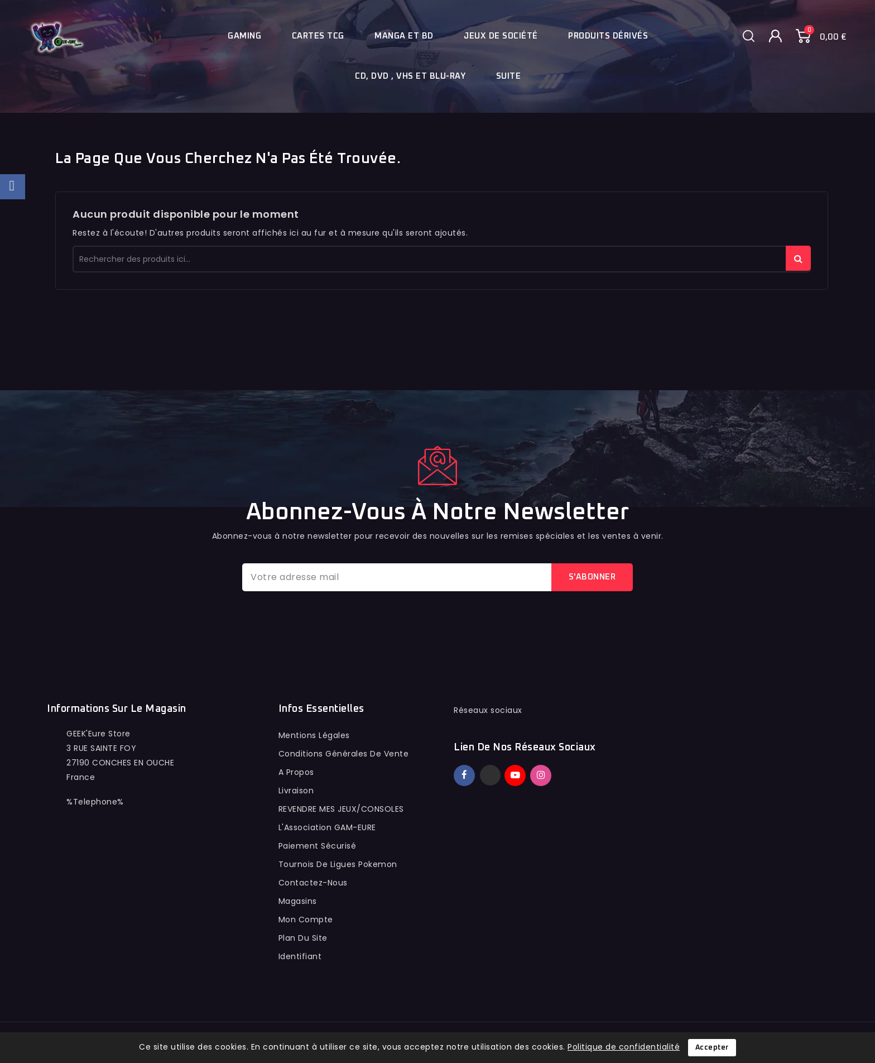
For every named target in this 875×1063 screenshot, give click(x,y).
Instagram (542, 775)
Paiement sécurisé (317, 845)
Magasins (297, 901)
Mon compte (305, 919)
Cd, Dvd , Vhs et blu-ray (410, 76)
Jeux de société (501, 36)
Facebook (465, 775)
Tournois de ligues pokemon (337, 864)
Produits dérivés (608, 36)
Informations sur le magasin (116, 709)
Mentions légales (314, 735)
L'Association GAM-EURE (327, 827)
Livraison (296, 790)
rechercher (798, 258)
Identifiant (300, 956)
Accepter (712, 1047)
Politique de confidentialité (624, 1046)
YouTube (516, 775)
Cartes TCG (318, 36)
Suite (508, 76)
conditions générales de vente (343, 753)
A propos (296, 772)
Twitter (490, 775)
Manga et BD (404, 36)
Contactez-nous (313, 882)
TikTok (557, 770)
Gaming (244, 36)
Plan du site (303, 938)
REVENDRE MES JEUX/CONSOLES (341, 809)
